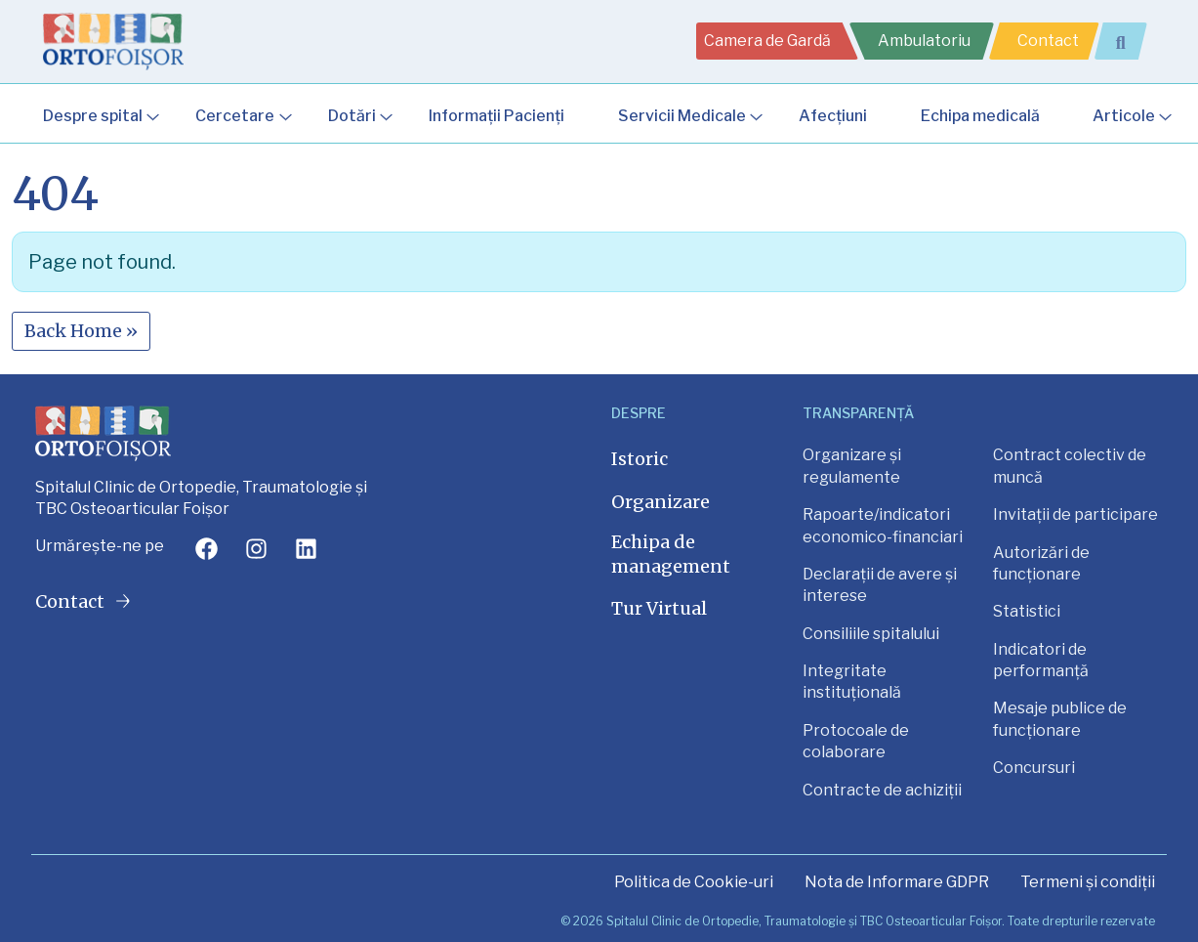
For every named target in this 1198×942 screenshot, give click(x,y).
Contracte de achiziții (882, 790)
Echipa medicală (980, 116)
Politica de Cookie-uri (693, 882)
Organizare (660, 502)
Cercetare (234, 116)
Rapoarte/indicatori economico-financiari (883, 525)
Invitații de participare (1075, 514)
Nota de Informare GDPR (897, 882)
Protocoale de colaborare (856, 741)
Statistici (1026, 611)
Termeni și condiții (1087, 882)
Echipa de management (670, 554)
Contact (1048, 40)
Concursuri (1034, 767)
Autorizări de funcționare (1041, 563)
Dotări (352, 116)
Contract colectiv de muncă (1069, 466)
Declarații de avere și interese (880, 585)
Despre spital (93, 116)
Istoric (639, 459)
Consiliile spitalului (871, 633)
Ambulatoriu (924, 40)
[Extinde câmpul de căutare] (1129, 41)
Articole (1124, 116)
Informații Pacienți (496, 116)
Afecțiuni (833, 116)
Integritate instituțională (852, 682)
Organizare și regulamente (852, 466)
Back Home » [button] (81, 331)
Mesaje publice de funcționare (1060, 719)
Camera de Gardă (767, 40)
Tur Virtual (659, 608)
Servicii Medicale (682, 116)
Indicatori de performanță (1041, 660)
